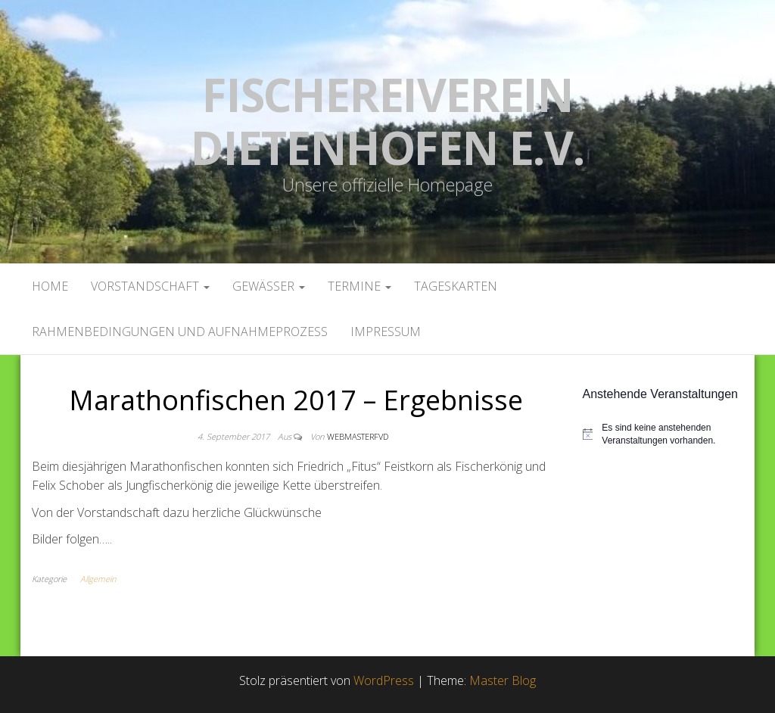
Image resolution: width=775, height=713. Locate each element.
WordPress (383, 680)
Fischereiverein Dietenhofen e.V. (387, 121)
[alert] (663, 434)
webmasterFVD (357, 436)
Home (50, 286)
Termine (359, 286)
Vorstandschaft (150, 286)
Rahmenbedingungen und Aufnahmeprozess (180, 331)
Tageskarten (455, 286)
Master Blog (502, 680)
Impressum (385, 331)
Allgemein (98, 578)
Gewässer (268, 286)
